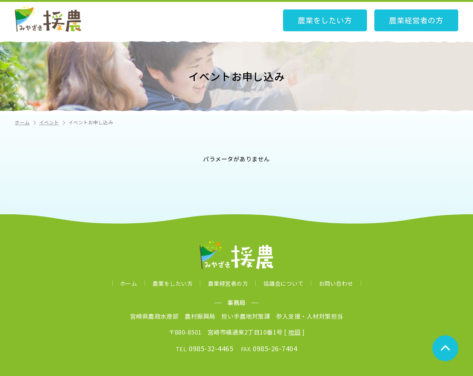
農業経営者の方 (416, 20)
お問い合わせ (336, 283)
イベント (53, 122)
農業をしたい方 (325, 20)
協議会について (283, 283)
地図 (294, 332)
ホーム (26, 122)
